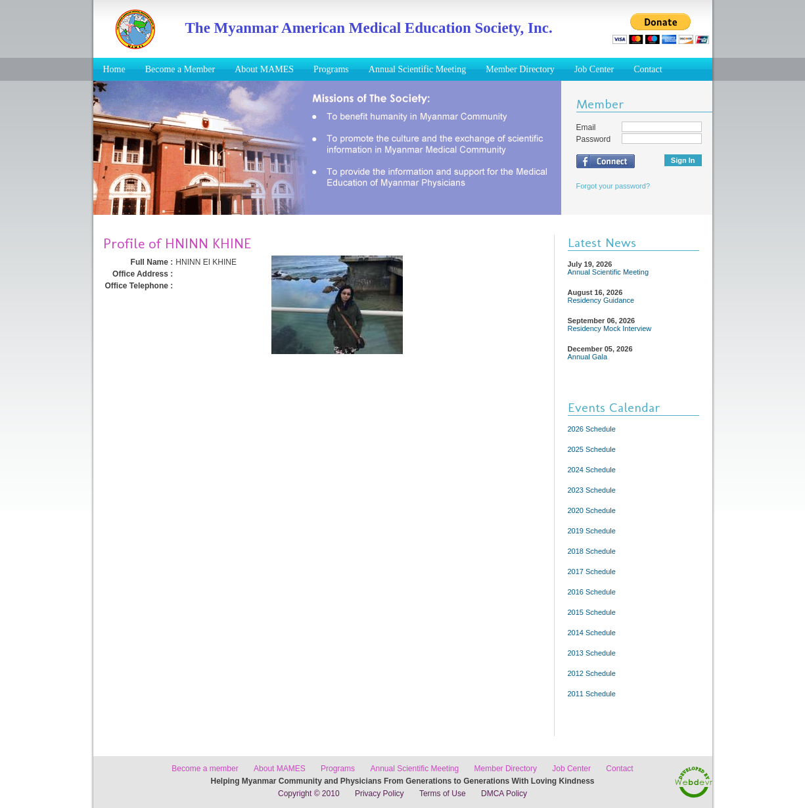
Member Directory (520, 69)
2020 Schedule (592, 510)
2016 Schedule (592, 592)
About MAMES (264, 69)
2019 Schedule (592, 531)
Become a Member (180, 69)
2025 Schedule (592, 449)
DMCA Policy (504, 793)
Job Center (594, 69)
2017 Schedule (592, 571)
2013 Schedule (592, 653)
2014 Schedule (592, 633)
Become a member (205, 768)
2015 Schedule (592, 612)
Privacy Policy (379, 793)
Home (114, 69)
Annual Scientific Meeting (418, 69)
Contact (647, 69)
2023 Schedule (592, 490)
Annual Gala (588, 357)
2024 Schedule (592, 470)
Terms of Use (442, 793)
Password (593, 139)
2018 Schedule (592, 551)
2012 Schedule (592, 673)
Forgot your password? (613, 186)
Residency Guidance (601, 300)
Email (586, 127)
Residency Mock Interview (610, 328)
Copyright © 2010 (309, 793)
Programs (331, 69)
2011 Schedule (592, 694)
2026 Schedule (592, 429)
